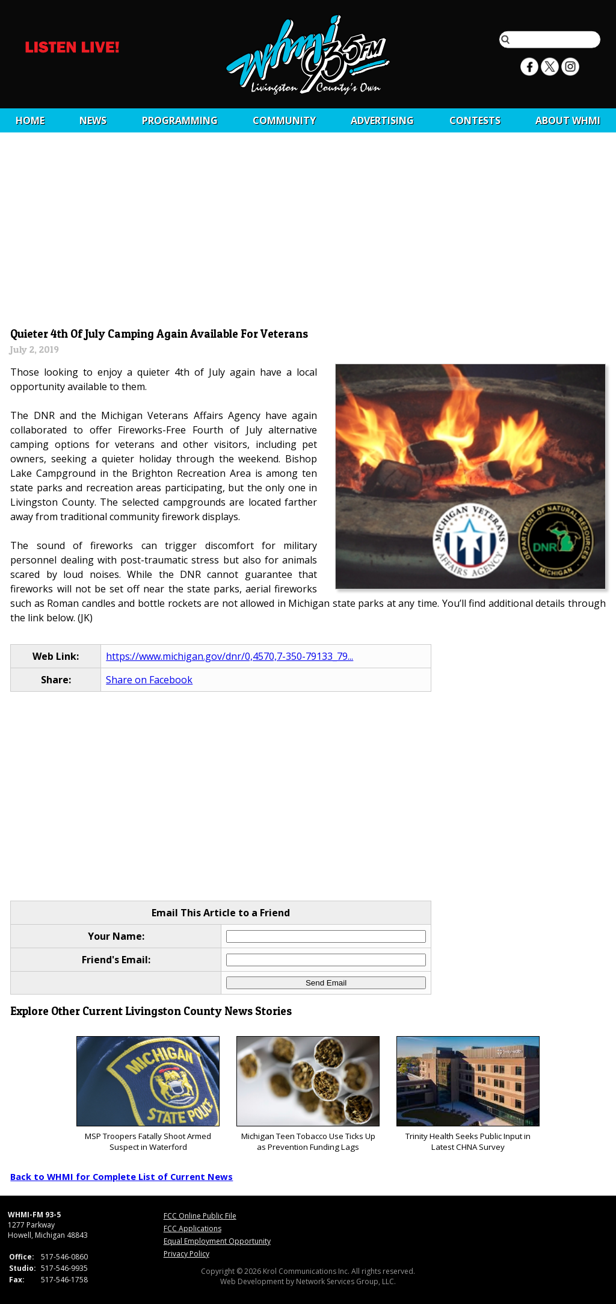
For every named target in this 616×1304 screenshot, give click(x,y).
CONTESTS (474, 120)
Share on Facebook (149, 679)
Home (30, 120)
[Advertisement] (308, 233)
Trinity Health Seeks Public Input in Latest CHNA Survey (467, 1094)
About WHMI (567, 120)
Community (284, 120)
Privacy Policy (186, 1254)
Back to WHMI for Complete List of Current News (121, 1176)
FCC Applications (192, 1228)
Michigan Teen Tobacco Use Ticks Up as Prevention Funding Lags (307, 1094)
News (92, 120)
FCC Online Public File (200, 1216)
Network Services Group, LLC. (346, 1281)
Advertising (382, 120)
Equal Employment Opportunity (217, 1241)
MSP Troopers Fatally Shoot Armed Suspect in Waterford (147, 1094)
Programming (180, 120)
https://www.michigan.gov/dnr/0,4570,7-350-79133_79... (229, 656)
